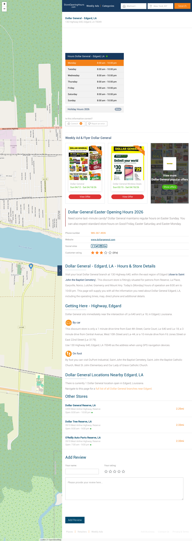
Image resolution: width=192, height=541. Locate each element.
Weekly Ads (92, 5)
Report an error (96, 123)
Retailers (82, 531)
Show (118, 109)
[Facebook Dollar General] (93, 246)
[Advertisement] (127, 42)
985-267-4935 (98, 233)
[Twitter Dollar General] (97, 246)
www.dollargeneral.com (103, 239)
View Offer (85, 196)
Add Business (147, 531)
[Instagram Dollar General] (101, 246)
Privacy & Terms (181, 531)
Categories (108, 5)
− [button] (4, 9)
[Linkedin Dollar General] (105, 246)
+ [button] (4, 4)
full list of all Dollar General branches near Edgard (124, 388)
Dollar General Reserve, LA (80, 405)
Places (69, 531)
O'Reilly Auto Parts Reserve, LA (83, 437)
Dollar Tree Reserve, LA (78, 421)
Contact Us (163, 531)
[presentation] (89, 510)
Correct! (75, 123)
